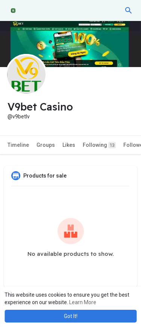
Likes (68, 145)
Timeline (18, 145)
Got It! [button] (70, 316)
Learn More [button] (82, 302)
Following (99, 145)
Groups (45, 145)
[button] (128, 10)
